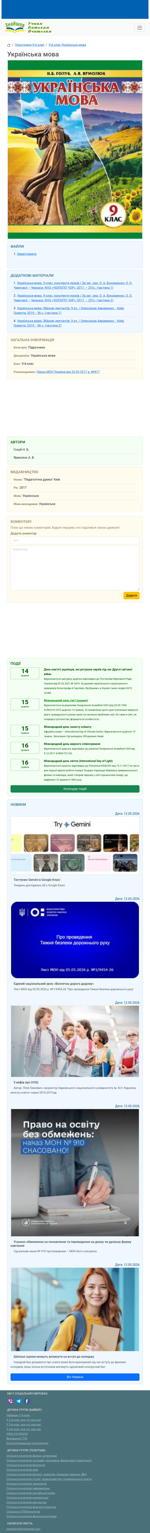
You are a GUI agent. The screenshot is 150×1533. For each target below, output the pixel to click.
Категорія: (20, 347)
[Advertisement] (78, 8)
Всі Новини (75, 1377)
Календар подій (75, 789)
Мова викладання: (26, 504)
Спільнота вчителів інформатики (28, 1488)
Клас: (17, 364)
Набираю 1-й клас (18, 1415)
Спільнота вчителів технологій (26, 1483)
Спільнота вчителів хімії (22, 1470)
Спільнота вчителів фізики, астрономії (31, 1456)
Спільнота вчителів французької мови (31, 1516)
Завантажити (26, 254)
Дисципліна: (22, 355)
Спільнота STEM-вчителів (23, 1511)
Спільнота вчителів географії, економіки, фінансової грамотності (49, 1460)
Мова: (18, 496)
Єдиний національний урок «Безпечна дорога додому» (54, 984)
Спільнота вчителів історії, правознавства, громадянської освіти (49, 1479)
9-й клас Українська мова (67, 45)
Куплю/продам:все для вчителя (27, 1443)
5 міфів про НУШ (26, 1082)
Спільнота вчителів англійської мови (30, 1493)
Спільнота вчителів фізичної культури (31, 1507)
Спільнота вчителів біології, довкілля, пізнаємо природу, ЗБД (46, 1474)
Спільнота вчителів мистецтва (26, 1502)
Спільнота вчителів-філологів (25, 1465)
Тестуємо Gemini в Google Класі (37, 880)
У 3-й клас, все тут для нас (23, 1424)
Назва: (18, 479)
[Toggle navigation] (139, 28)
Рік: (16, 487)
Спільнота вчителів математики (27, 1497)
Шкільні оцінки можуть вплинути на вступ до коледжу (54, 1356)
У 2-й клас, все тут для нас (23, 1420)
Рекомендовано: (25, 372)
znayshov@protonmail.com (23, 1529)
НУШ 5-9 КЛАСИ (17, 1434)
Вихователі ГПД (16, 1438)
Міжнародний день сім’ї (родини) (66, 700)
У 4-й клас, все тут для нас (23, 1429)
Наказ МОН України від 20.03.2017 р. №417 (68, 372)
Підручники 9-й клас (29, 45)
